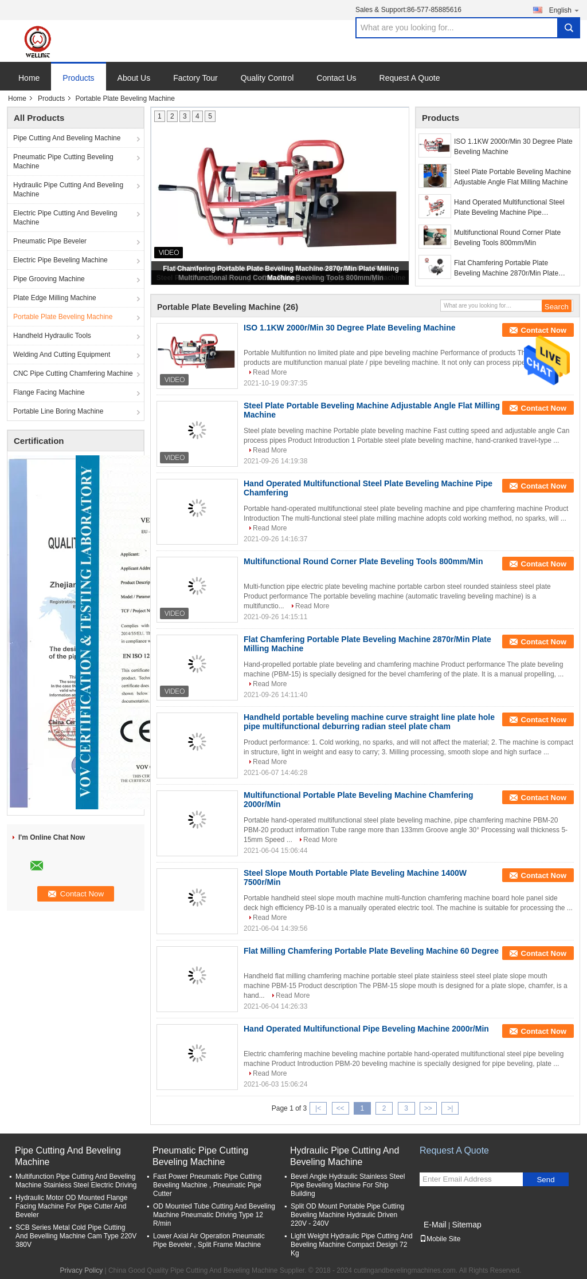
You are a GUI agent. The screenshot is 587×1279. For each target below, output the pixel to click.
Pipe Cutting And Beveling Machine (66, 138)
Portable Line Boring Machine (58, 411)
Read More (270, 372)
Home (29, 77)
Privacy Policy (81, 1270)
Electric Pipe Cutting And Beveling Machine (65, 217)
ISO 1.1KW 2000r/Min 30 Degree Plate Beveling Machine (513, 146)
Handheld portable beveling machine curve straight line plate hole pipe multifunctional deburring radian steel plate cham (369, 722)
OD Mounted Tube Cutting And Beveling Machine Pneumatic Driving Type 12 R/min (214, 1214)
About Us (134, 77)
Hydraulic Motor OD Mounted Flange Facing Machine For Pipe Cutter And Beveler (71, 1206)
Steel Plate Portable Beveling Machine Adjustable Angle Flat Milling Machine (512, 177)
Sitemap (466, 1224)
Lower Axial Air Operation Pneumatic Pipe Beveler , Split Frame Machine (209, 1240)
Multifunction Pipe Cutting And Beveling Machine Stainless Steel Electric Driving (75, 1180)
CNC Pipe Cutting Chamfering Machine (73, 373)
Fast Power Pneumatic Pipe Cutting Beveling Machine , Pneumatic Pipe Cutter (207, 1185)
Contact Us (336, 77)
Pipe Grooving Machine (49, 279)
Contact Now (543, 330)
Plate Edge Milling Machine (54, 298)
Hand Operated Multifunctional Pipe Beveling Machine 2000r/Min (366, 1028)
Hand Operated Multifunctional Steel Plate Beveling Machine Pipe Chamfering (509, 208)
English (564, 10)
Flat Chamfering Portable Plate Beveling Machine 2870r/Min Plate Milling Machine (506, 268)
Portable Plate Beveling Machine (62, 317)
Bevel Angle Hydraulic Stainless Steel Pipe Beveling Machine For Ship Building (348, 1185)
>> (428, 1108)
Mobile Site (440, 1239)
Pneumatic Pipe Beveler (50, 241)
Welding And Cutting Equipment (61, 355)
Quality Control (267, 77)
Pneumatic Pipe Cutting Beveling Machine (63, 161)
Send (545, 1179)
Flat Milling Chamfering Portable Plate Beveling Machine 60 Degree (371, 950)
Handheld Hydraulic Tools (52, 336)
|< (318, 1108)
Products (78, 77)
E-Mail (435, 1224)
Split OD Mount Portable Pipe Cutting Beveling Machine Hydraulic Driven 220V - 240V (347, 1214)
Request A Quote (409, 77)
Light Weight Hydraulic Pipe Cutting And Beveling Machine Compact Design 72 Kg (352, 1244)
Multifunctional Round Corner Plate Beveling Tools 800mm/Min (507, 238)
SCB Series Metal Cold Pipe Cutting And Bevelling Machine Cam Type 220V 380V (75, 1236)
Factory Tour (195, 77)
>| (450, 1108)
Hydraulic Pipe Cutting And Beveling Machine (68, 189)
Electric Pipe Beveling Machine (60, 260)
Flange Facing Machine (49, 392)
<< (340, 1108)
